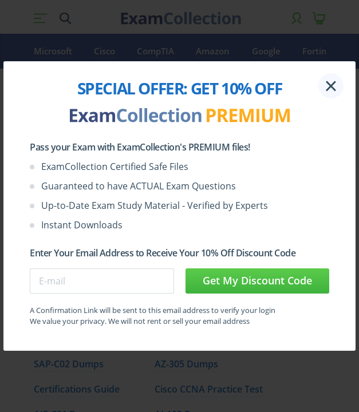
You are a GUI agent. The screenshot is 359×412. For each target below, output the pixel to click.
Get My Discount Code (257, 280)
